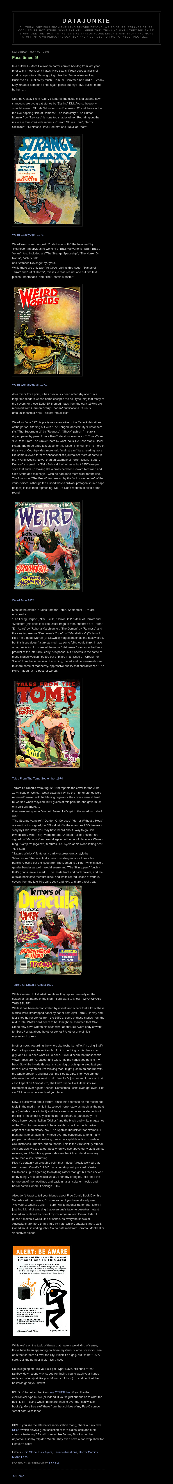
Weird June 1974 (23, 600)
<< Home (18, 1476)
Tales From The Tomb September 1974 (37, 778)
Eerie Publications (65, 1452)
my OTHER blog (61, 1392)
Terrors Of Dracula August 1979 (32, 984)
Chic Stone (30, 1452)
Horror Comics (88, 1452)
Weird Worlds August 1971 (29, 384)
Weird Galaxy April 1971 (27, 234)
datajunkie (86, 20)
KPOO (16, 1430)
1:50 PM (54, 1463)
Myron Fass (19, 1457)
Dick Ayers (45, 1452)
